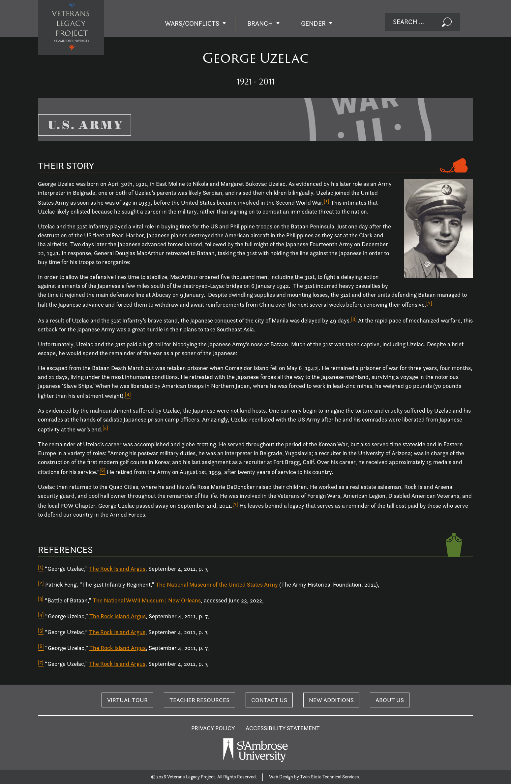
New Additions (331, 700)
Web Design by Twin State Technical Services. (314, 777)
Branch (260, 23)
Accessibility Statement (283, 728)
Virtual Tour (127, 700)
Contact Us (269, 700)
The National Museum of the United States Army (217, 584)
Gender (313, 23)
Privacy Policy (213, 728)
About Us (390, 700)
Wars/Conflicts (192, 23)
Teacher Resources (199, 700)
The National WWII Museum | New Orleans (147, 600)
